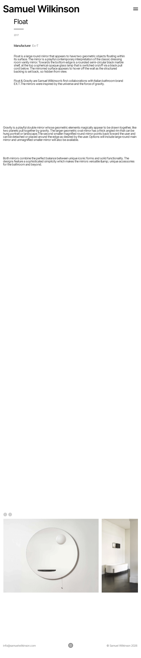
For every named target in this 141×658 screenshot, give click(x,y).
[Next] (10, 514)
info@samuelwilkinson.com (19, 645)
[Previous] (5, 514)
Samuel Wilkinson (41, 8)
